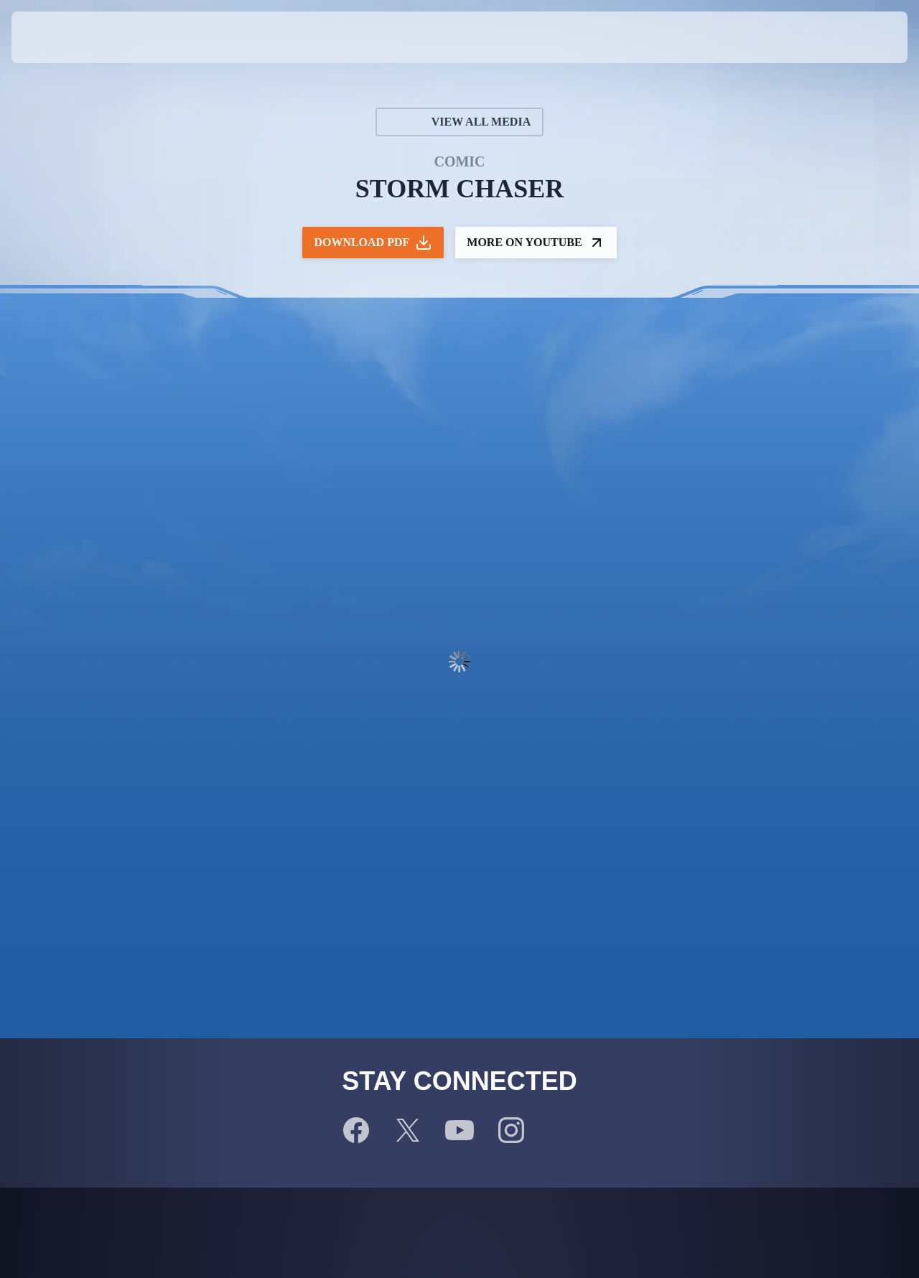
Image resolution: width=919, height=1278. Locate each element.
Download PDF (373, 242)
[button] (860, 37)
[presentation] (56, 37)
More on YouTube (536, 242)
